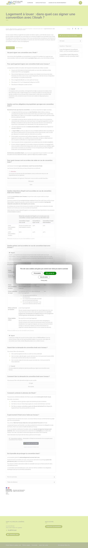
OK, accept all (50, 273)
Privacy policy (44, 280)
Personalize (37, 273)
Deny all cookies (44, 277)
